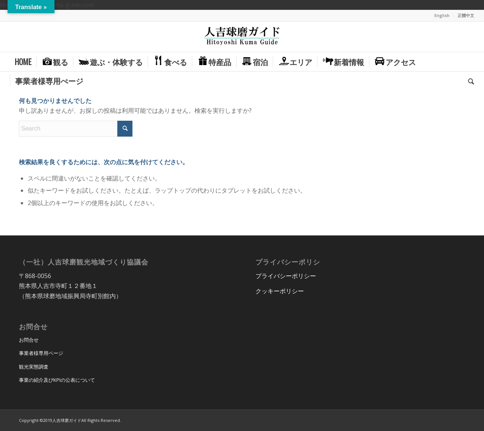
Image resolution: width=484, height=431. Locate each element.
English (442, 15)
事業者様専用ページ (41, 353)
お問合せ (29, 339)
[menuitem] (442, 15)
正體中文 (466, 15)
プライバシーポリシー (285, 276)
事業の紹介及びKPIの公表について (57, 380)
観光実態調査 (33, 366)
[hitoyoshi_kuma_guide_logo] (242, 37)
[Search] (468, 80)
